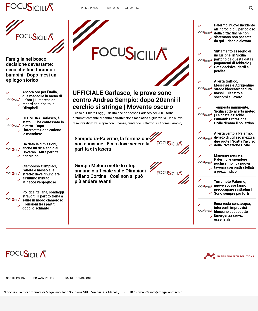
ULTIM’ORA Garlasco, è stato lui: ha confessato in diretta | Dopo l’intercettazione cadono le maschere (43, 126)
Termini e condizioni (76, 278)
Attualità (132, 7)
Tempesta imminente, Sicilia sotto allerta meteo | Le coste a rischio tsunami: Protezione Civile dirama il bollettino (234, 115)
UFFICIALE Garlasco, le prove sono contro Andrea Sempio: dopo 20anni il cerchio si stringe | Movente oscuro (126, 100)
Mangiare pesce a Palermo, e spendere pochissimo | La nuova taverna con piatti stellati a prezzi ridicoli (234, 163)
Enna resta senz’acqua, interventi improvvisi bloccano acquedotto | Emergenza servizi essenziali (232, 211)
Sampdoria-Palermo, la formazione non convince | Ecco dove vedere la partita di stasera (112, 144)
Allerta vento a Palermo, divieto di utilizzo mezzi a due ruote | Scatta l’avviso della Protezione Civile (234, 139)
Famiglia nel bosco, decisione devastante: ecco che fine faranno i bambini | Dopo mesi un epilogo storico (31, 69)
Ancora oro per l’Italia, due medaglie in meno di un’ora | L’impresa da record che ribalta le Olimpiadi (42, 100)
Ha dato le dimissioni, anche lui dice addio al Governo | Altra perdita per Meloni (40, 150)
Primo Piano (89, 7)
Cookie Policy (15, 278)
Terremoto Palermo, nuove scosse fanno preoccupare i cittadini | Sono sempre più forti (233, 187)
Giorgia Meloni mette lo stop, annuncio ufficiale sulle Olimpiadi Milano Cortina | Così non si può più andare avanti (110, 173)
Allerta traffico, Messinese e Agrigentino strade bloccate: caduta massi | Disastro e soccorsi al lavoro (234, 89)
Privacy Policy (43, 278)
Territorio (111, 7)
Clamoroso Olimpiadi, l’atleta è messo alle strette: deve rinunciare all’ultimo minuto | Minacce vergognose (41, 174)
